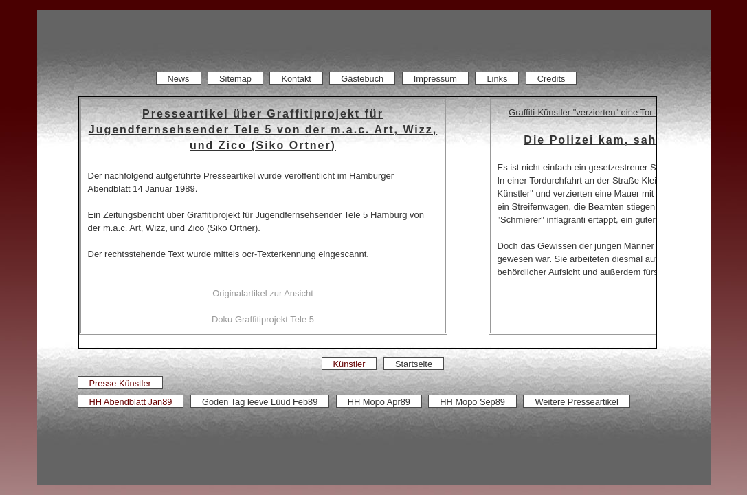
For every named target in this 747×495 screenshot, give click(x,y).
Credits (551, 79)
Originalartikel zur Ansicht (262, 293)
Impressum (435, 79)
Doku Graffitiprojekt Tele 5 (263, 319)
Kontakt (296, 79)
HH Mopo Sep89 (472, 402)
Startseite (413, 364)
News (179, 79)
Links (497, 79)
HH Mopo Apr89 (379, 402)
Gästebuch (362, 79)
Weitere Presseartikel (576, 402)
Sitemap (235, 79)
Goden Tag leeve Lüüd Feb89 (259, 402)
